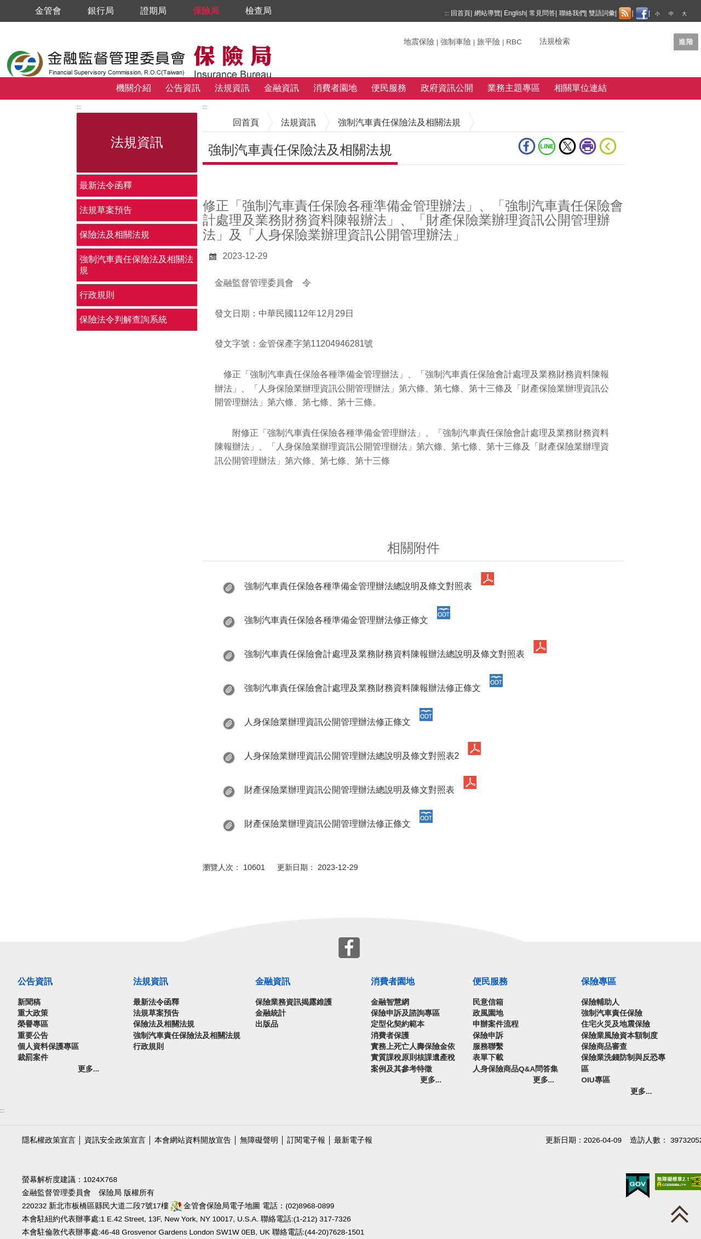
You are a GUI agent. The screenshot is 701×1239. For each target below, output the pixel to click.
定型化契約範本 (397, 1024)
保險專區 (598, 981)
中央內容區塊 (229, 181)
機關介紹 (133, 88)
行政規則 (96, 294)
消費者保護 (390, 1035)
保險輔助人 (600, 1002)
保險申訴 (488, 1035)
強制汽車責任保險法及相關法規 (136, 265)
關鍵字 (415, 37)
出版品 (266, 1024)
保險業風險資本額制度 (619, 1035)
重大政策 (33, 1013)
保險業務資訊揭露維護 (293, 1002)
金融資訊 (281, 88)
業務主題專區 (513, 88)
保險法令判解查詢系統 (123, 319)
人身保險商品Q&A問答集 (515, 1069)
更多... (88, 1069)
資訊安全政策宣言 (115, 1140)
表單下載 (488, 1057)
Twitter (567, 146)
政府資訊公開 (447, 88)
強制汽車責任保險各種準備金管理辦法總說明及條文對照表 (358, 586)
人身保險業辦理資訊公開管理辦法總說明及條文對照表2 (351, 755)
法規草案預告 (105, 210)
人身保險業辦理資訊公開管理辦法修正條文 (327, 722)
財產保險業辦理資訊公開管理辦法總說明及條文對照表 (349, 789)
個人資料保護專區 (48, 1046)
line (547, 146)
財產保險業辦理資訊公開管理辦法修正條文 (327, 823)
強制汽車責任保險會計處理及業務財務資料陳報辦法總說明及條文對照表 (384, 654)
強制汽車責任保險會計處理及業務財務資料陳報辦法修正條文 (362, 688)
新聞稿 (29, 1002)
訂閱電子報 (306, 1140)
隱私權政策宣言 (49, 1140)
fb (527, 146)
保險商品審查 (604, 1046)
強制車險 (455, 42)
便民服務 (388, 88)
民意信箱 (488, 1002)
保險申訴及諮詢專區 (405, 1013)
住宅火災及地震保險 (615, 1024)
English (514, 13)
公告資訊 (182, 88)
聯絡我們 (572, 13)
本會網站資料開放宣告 (192, 1140)
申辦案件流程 (496, 1024)
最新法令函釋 (105, 185)
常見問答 (542, 13)
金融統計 (270, 1013)
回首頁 (460, 13)
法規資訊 (232, 88)
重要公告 (33, 1035)
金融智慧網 (390, 1002)
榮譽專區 (33, 1024)
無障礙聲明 (259, 1140)
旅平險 (488, 42)
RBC (514, 42)
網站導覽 (487, 13)
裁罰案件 (33, 1057)
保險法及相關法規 (114, 234)
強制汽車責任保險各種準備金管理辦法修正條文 (336, 620)
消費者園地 (335, 88)
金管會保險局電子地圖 (216, 1206)
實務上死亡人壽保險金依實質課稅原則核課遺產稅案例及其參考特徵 (413, 1057)
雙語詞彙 (602, 13)
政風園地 (488, 1013)
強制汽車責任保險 (611, 1013)
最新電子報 (353, 1140)
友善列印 (587, 146)
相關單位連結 (580, 88)
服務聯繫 (488, 1046)
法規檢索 (554, 41)
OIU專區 (595, 1080)
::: (447, 13)
